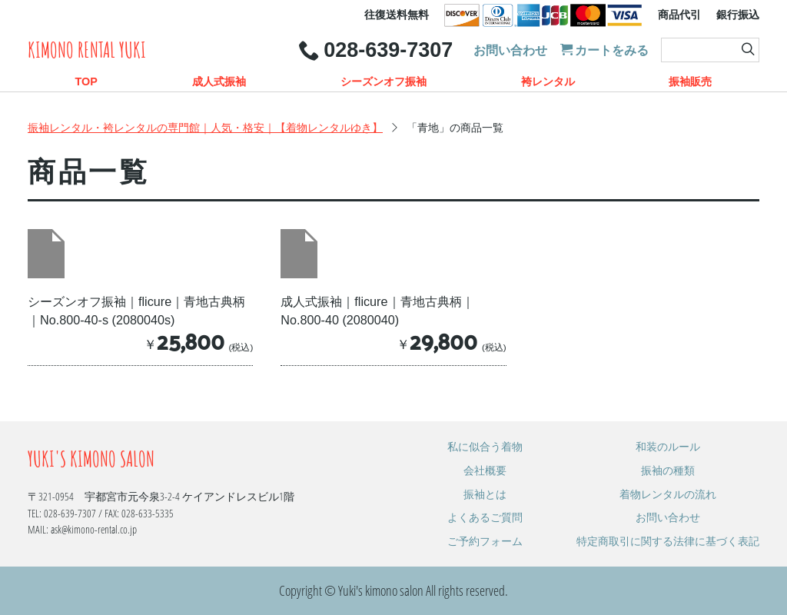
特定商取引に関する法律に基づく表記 (667, 541)
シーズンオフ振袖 (383, 81)
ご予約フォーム (485, 541)
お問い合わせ (510, 50)
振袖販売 (690, 81)
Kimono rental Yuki (87, 50)
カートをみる (604, 50)
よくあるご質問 (485, 517)
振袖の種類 (668, 470)
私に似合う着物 (485, 446)
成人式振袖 (219, 81)
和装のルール (668, 446)
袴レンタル (548, 81)
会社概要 (484, 470)
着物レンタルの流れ (667, 494)
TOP (86, 81)
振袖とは (484, 494)
